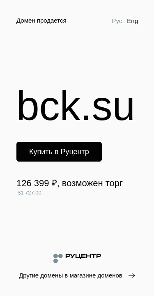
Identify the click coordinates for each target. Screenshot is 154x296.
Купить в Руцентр (59, 152)
